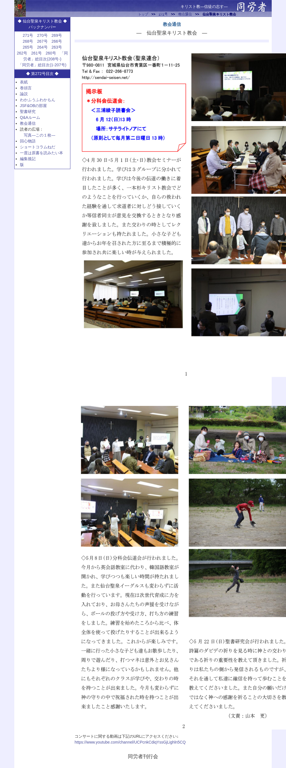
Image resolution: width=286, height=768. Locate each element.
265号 (28, 47)
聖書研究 (28, 111)
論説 (24, 94)
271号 (28, 35)
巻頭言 (26, 88)
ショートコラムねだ (37, 147)
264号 (42, 47)
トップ (143, 14)
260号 (51, 53)
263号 (57, 47)
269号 (57, 35)
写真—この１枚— (39, 135)
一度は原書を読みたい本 (41, 153)
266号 (57, 41)
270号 (42, 35)
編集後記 (28, 158)
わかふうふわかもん (37, 99)
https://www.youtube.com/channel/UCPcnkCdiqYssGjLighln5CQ (130, 742)
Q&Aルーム (30, 117)
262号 (22, 53)
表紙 (24, 82)
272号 (163, 14)
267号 (42, 41)
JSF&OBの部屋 (33, 105)
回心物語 (28, 141)
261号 (36, 53)
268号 (28, 41)
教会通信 (185, 14)
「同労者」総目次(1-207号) (42, 65)
